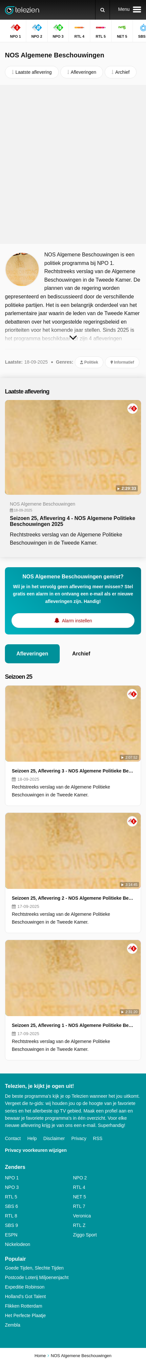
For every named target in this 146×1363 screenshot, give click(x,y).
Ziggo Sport (85, 1234)
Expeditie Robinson (25, 1287)
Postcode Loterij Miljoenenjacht (37, 1277)
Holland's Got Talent (25, 1296)
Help (32, 1138)
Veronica (82, 1215)
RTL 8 (11, 1215)
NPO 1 (12, 1177)
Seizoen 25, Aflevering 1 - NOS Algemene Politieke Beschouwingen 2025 (73, 1025)
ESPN (11, 1234)
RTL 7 (79, 1206)
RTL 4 (79, 1187)
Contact (13, 1138)
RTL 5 (11, 1196)
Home (40, 1355)
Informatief (122, 362)
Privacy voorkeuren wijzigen (36, 1150)
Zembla (12, 1325)
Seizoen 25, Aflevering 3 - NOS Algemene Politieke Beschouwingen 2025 (73, 770)
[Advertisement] (73, 164)
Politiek (89, 362)
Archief (81, 653)
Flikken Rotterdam (23, 1306)
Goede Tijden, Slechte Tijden (34, 1268)
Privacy (78, 1138)
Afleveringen (32, 653)
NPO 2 (80, 1177)
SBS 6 (11, 1206)
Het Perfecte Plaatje (25, 1315)
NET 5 (79, 1196)
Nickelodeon (17, 1244)
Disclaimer (54, 1138)
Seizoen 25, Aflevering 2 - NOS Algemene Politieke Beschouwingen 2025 (73, 898)
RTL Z (79, 1225)
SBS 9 (11, 1225)
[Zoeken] (102, 10)
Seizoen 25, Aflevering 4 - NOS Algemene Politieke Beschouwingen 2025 (72, 521)
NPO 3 (12, 1187)
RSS (97, 1138)
